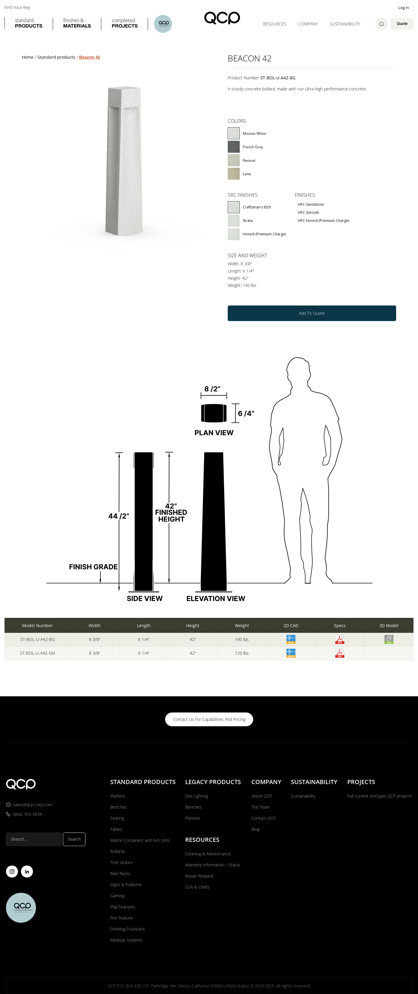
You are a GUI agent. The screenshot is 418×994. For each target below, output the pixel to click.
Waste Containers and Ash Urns (140, 840)
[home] (222, 18)
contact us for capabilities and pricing (209, 719)
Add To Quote (312, 313)
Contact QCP (263, 818)
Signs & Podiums (126, 884)
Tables (116, 829)
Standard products (56, 57)
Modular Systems (126, 940)
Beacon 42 (89, 57)
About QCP (261, 796)
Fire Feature (121, 918)
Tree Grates (121, 862)
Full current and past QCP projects (379, 796)
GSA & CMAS (197, 887)
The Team (260, 807)
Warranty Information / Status (213, 865)
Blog (255, 829)
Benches (118, 807)
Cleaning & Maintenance (208, 854)
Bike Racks (120, 873)
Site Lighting (196, 796)
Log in (403, 7)
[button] (28, 24)
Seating (117, 818)
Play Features (122, 907)
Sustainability (345, 24)
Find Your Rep (17, 7)
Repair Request (199, 876)
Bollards (117, 851)
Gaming (117, 895)
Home (28, 57)
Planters (118, 796)
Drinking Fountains (127, 929)
